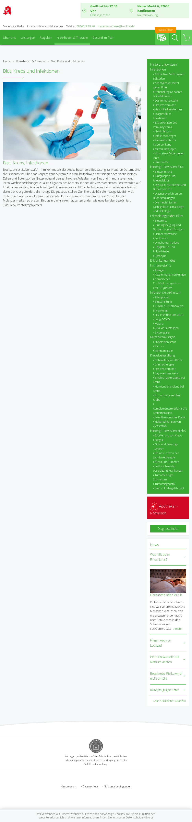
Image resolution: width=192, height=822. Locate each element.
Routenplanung (147, 15)
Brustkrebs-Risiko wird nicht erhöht (166, 676)
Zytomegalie (162, 332)
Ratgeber (46, 37)
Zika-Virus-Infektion (167, 328)
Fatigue (159, 440)
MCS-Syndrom (163, 288)
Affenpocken (162, 297)
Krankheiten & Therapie (72, 37)
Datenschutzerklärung (139, 817)
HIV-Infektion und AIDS (169, 315)
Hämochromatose (166, 234)
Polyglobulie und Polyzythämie (164, 249)
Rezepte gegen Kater (164, 690)
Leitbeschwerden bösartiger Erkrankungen (168, 468)
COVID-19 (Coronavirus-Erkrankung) (168, 308)
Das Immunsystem (166, 100)
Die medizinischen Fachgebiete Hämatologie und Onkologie (168, 207)
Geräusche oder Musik (166, 595)
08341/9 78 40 (86, 26)
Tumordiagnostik (165, 484)
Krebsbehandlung (162, 355)
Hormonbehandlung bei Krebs (168, 389)
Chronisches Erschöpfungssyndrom (166, 281)
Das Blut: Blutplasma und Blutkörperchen (169, 187)
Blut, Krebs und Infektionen (68, 61)
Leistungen (27, 37)
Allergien (160, 270)
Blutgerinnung (163, 171)
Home (7, 61)
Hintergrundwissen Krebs (168, 431)
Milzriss (159, 346)
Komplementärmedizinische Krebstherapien (169, 411)
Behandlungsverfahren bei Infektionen (167, 94)
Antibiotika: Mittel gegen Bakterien (168, 76)
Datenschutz (90, 786)
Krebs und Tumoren (167, 462)
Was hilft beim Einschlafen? (160, 557)
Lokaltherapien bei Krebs (170, 417)
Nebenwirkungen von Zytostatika (167, 424)
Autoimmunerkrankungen (170, 274)
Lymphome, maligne (167, 242)
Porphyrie (160, 256)
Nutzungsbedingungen (117, 786)
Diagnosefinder (168, 528)
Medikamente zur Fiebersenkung (164, 142)
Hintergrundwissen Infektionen (163, 67)
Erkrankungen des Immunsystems (165, 125)
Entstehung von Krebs (168, 435)
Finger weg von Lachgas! (160, 643)
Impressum (69, 786)
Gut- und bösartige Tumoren (165, 446)
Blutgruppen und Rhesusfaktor (164, 178)
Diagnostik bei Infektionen (162, 116)
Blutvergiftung (163, 301)
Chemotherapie (164, 364)
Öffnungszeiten (100, 15)
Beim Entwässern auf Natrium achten (164, 659)
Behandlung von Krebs (168, 360)
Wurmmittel (162, 162)
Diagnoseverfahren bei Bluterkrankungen (167, 196)
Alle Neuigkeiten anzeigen (170, 701)
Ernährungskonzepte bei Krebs (169, 380)
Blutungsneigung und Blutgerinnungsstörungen (168, 227)
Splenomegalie (164, 351)
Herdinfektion (163, 131)
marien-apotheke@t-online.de (116, 26)
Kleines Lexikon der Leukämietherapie (166, 455)
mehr (178, 628)
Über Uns (9, 37)
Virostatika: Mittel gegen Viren (168, 155)
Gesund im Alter (103, 37)
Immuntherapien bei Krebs (166, 397)
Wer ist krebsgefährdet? (169, 488)
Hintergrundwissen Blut (166, 167)
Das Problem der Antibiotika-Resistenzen (167, 107)
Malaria (159, 323)
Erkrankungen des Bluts (166, 216)
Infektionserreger (165, 136)
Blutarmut (161, 220)
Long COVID (162, 319)
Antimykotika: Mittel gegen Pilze (166, 85)
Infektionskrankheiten (165, 292)
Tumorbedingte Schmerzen (163, 477)
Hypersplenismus (165, 342)
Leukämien (161, 238)
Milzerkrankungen (165, 149)
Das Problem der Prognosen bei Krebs (166, 371)
